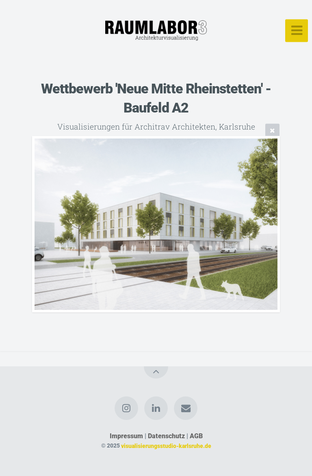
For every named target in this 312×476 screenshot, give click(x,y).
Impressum (126, 436)
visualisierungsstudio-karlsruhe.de (166, 445)
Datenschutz (166, 436)
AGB (196, 436)
